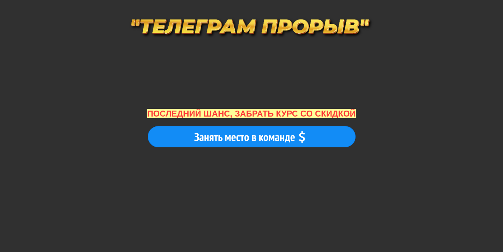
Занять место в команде (249, 136)
